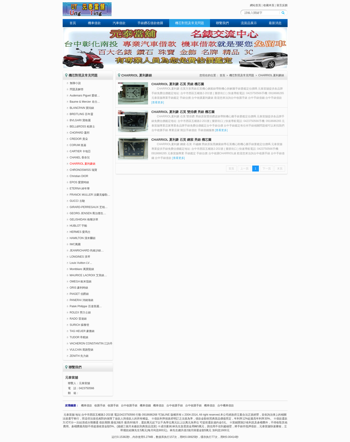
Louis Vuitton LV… (81, 263)
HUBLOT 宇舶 (78, 225)
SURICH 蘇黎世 (79, 325)
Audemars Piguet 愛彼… (85, 95)
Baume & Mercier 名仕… (85, 101)
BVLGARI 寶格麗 (80, 120)
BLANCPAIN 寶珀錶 (82, 108)
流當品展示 (249, 23)
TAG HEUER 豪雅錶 (82, 331)
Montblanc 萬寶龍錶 (82, 269)
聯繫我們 (222, 23)
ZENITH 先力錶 (79, 356)
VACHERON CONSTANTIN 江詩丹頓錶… (95, 343)
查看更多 (157, 102)
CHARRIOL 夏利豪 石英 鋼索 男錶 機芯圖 (181, 139)
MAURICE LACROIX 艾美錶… (88, 275)
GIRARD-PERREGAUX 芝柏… (89, 207)
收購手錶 (99, 405)
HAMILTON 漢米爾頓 (82, 238)
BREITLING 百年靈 (81, 114)
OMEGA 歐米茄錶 (81, 281)
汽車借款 (119, 23)
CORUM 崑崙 (78, 145)
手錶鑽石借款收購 (150, 23)
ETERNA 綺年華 (80, 188)
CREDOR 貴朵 (79, 139)
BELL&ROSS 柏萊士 (82, 126)
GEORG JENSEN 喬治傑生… (88, 213)
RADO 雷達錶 (78, 318)
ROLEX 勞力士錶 (80, 312)
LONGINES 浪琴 (80, 256)
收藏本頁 (268, 5)
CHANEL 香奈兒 (80, 157)
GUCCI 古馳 (77, 201)
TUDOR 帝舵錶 (79, 337)
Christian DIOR (79, 176)
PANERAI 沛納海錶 (81, 300)
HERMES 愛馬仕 (80, 232)
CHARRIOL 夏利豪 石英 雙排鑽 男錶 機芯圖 (183, 112)
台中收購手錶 (129, 405)
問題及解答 (77, 89)
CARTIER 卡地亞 (80, 151)
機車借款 (94, 23)
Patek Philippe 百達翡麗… (86, 306)
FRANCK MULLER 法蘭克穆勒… (90, 194)
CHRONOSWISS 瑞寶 (83, 170)
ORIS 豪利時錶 (79, 287)
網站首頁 (255, 5)
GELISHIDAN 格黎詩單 (84, 219)
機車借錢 (145, 405)
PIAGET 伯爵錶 (79, 294)
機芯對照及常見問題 (189, 23)
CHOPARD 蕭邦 (80, 132)
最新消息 (275, 23)
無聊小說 (75, 83)
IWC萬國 (75, 244)
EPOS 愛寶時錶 (79, 182)
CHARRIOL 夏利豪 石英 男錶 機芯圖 (177, 84)
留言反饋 (282, 5)
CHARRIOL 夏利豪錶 (83, 163)
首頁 (73, 23)
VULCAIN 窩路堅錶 (81, 349)
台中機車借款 (225, 405)
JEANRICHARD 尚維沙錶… (87, 250)
